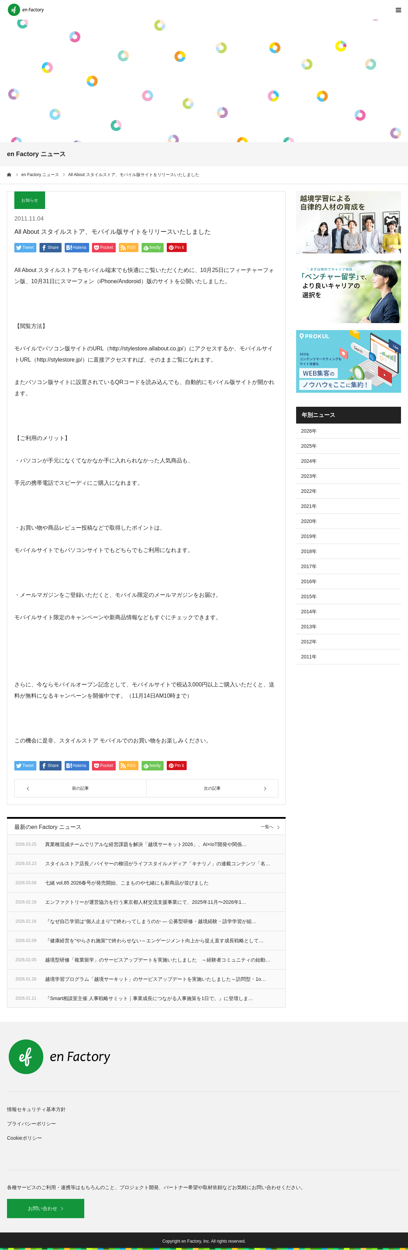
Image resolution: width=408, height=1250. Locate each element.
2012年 (309, 641)
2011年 (309, 656)
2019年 (309, 536)
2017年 (309, 566)
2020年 (309, 521)
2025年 (309, 446)
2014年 (309, 611)
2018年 (309, 551)
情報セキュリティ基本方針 (36, 1109)
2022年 (309, 491)
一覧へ (267, 827)
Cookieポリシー (24, 1138)
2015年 (309, 596)
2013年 (309, 626)
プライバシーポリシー (31, 1123)
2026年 (309, 431)
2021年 (309, 506)
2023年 (309, 476)
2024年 (309, 461)
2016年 (309, 581)
